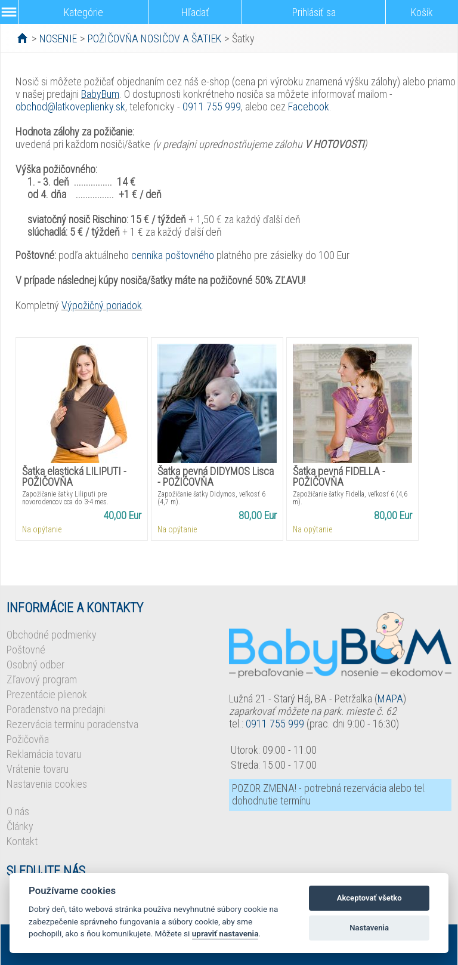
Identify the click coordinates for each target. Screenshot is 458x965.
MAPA (390, 698)
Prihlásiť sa (314, 12)
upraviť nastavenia (225, 933)
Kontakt (22, 841)
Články (20, 826)
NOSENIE (58, 38)
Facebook (308, 106)
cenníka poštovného (172, 255)
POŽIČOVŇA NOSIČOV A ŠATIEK (154, 38)
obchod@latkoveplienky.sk (70, 106)
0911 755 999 (211, 106)
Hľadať (195, 12)
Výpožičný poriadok (101, 305)
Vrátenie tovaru (38, 769)
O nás (18, 811)
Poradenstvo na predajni (56, 709)
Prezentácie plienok (47, 694)
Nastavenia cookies (47, 784)
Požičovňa (28, 739)
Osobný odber (35, 664)
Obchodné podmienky (52, 634)
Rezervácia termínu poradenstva (72, 724)
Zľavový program (42, 679)
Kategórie (83, 12)
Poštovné (26, 649)
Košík (422, 12)
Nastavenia (369, 927)
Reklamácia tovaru (44, 754)
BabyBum (100, 94)
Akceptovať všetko (369, 897)
